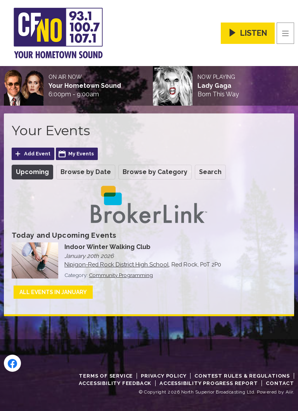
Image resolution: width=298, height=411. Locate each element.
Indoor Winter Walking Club (107, 247)
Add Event (37, 154)
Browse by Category (155, 172)
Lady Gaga (214, 85)
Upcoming (32, 172)
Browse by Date (86, 172)
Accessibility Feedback (115, 383)
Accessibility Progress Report (208, 383)
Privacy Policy (163, 376)
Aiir (289, 392)
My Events (81, 154)
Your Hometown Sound (85, 85)
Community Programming (121, 275)
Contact (280, 383)
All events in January (53, 292)
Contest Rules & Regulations (242, 376)
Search (210, 172)
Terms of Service (106, 376)
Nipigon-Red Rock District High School (116, 264)
